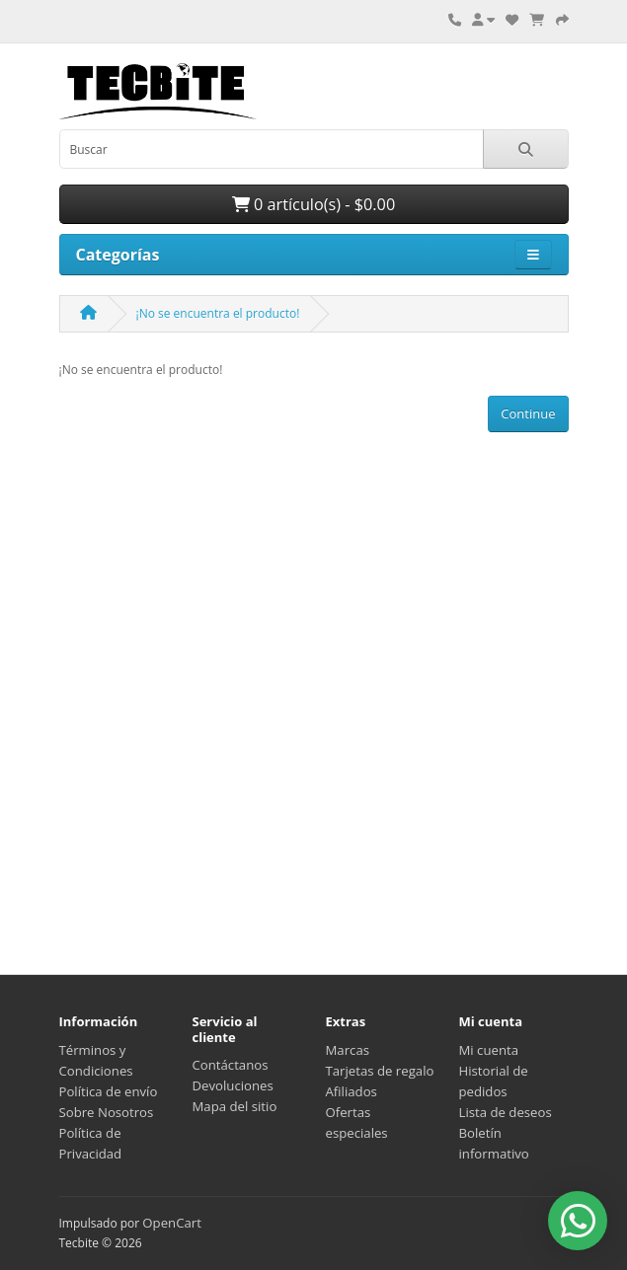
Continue (528, 413)
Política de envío (108, 1091)
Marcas (348, 1050)
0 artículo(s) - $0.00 (313, 204)
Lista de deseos (505, 1112)
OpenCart (171, 1223)
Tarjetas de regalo (380, 1071)
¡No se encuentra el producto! (218, 313)
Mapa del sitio (235, 1106)
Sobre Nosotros (106, 1112)
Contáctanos (231, 1065)
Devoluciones (233, 1085)
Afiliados (351, 1091)
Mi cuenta (489, 1050)
